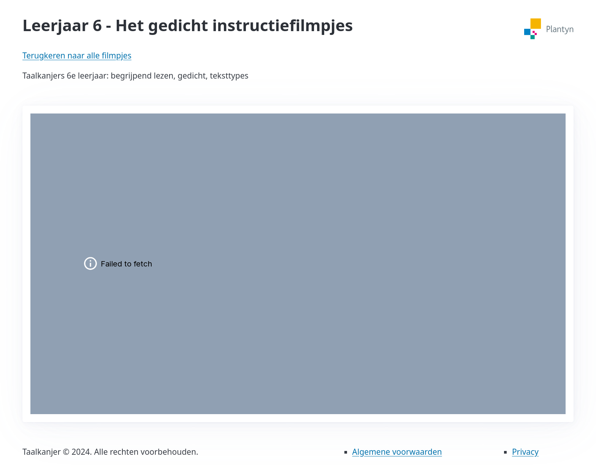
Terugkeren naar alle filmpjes (77, 55)
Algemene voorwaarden (397, 451)
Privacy (525, 451)
